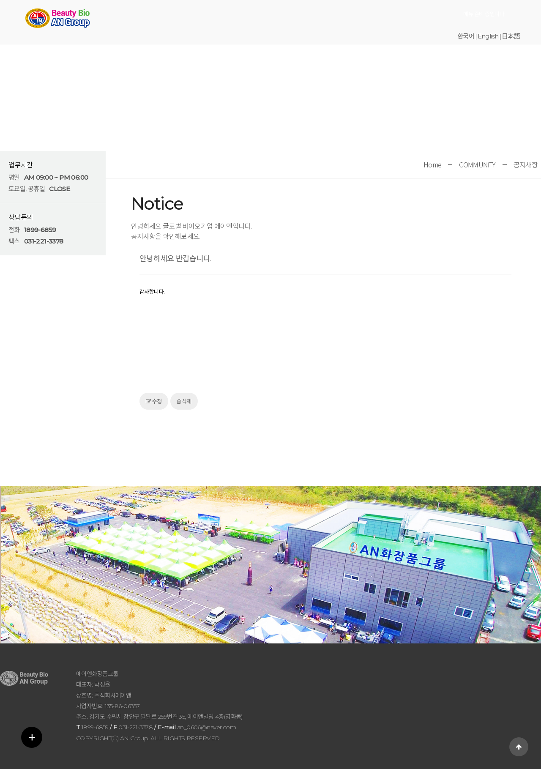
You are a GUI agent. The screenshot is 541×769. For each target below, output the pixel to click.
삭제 (184, 401)
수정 (154, 401)
